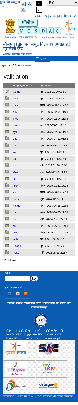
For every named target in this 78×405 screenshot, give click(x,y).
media (16, 205)
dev (15, 111)
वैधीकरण (17, 65)
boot (15, 98)
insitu (16, 252)
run (15, 125)
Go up (16, 91)
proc (15, 118)
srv (14, 225)
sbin (15, 172)
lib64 (16, 185)
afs (14, 192)
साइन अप (41, 16)
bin (14, 165)
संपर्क (37, 330)
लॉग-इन (55, 16)
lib (14, 178)
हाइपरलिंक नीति (34, 334)
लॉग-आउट (69, 16)
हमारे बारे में (24, 330)
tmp (15, 138)
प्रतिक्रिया (10, 330)
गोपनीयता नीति (54, 334)
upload (17, 246)
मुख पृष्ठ (6, 65)
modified (45, 85)
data (15, 105)
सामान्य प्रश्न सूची (53, 338)
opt (15, 219)
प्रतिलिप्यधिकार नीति (54, 330)
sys (15, 132)
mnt (15, 212)
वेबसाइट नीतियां (13, 338)
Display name (23, 85)
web (15, 239)
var (15, 152)
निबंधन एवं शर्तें (33, 338)
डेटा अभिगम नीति (14, 334)
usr (15, 158)
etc (14, 145)
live (15, 232)
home (16, 199)
